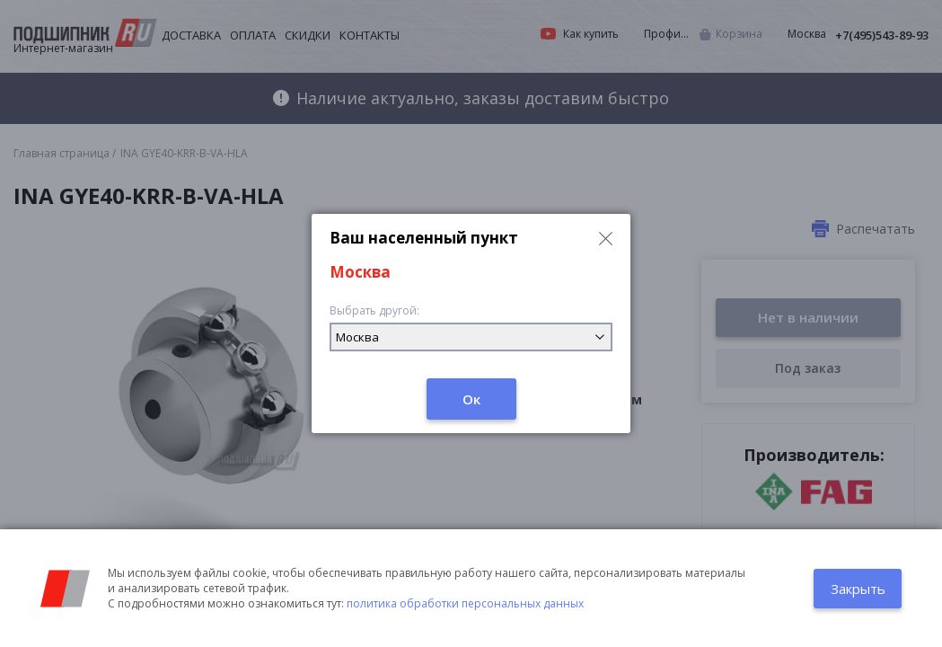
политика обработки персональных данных (465, 603)
